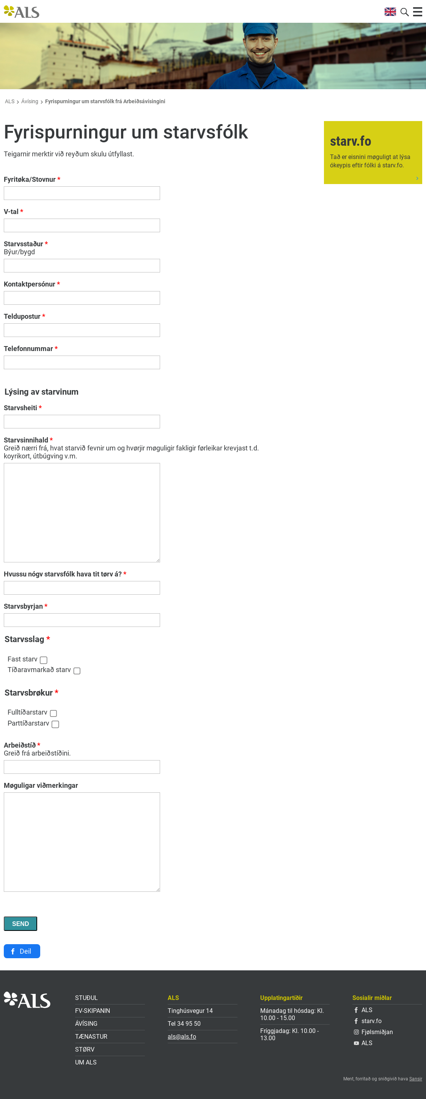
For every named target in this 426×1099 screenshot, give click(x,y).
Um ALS (86, 1062)
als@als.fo (182, 1036)
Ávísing (29, 101)
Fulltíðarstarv (27, 712)
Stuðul (86, 997)
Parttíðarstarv (28, 723)
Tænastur (91, 1036)
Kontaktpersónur (32, 284)
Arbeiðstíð (22, 745)
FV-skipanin (92, 1010)
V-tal (13, 212)
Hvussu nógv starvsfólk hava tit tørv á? (65, 574)
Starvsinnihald (28, 440)
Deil (25, 951)
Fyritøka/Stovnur (32, 179)
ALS (9, 101)
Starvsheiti (23, 408)
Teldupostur (24, 316)
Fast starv (23, 659)
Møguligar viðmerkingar (41, 785)
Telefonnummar (31, 349)
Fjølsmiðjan (373, 1032)
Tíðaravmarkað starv (39, 670)
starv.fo (368, 1021)
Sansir (415, 1079)
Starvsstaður (26, 244)
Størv (84, 1049)
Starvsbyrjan (25, 606)
